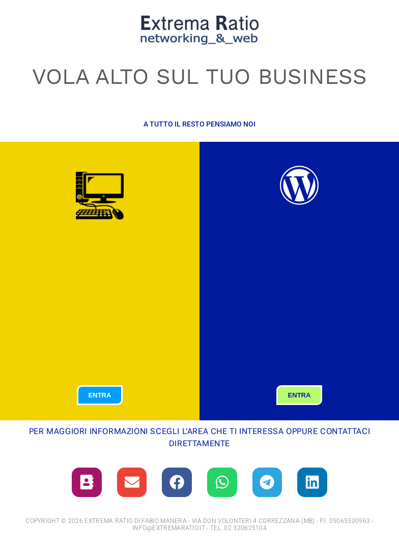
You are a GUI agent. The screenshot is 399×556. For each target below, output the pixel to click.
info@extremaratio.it (168, 529)
